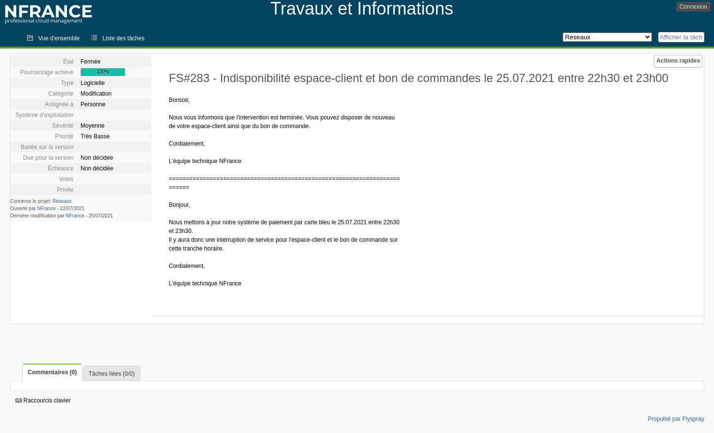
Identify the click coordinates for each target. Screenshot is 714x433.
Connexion (693, 6)
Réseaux (61, 201)
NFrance (46, 208)
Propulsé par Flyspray (676, 419)
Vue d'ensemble (59, 38)
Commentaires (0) (52, 372)
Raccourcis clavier (43, 400)
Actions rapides (678, 60)
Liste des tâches (123, 38)
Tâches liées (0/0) (111, 373)
